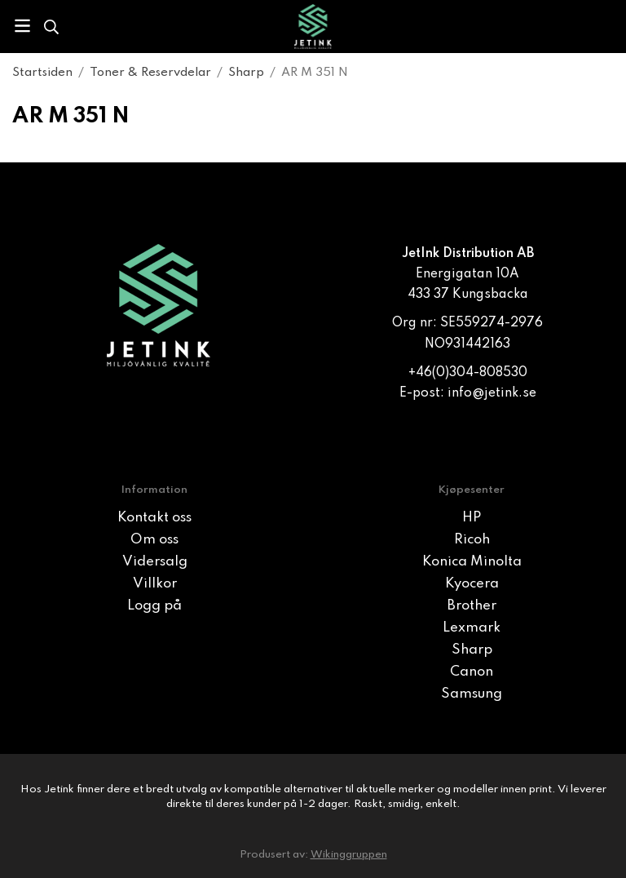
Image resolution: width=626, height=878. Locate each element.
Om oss (154, 540)
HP (471, 518)
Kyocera (472, 584)
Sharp (472, 650)
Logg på (154, 606)
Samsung (471, 694)
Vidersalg (154, 562)
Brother (471, 606)
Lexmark (471, 628)
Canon (471, 672)
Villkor (155, 584)
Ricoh (472, 540)
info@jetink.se (491, 393)
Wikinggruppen (349, 854)
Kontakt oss (154, 518)
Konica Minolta (472, 562)
